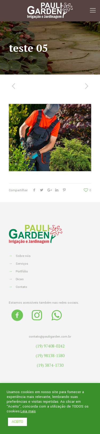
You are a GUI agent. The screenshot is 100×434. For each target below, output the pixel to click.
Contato (21, 287)
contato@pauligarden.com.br (50, 336)
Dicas (20, 279)
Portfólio (22, 271)
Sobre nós (23, 256)
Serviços (22, 263)
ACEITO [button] (17, 421)
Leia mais (28, 411)
